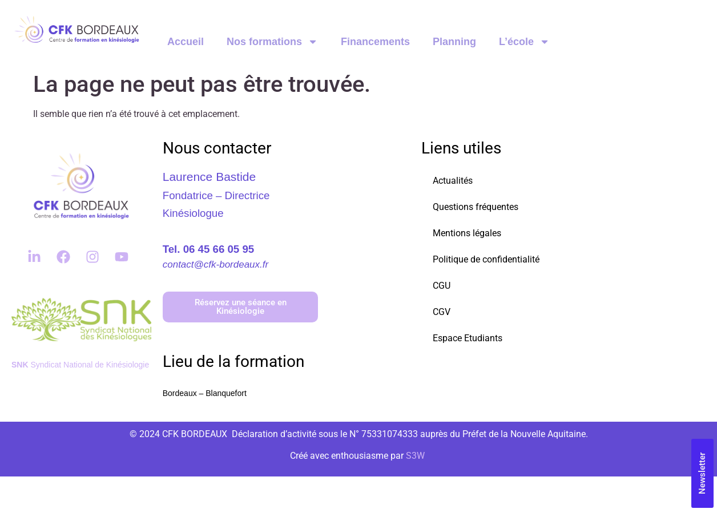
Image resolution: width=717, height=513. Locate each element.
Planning (454, 41)
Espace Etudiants (467, 338)
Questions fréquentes (475, 206)
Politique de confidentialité (486, 259)
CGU (441, 285)
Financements (375, 41)
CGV (441, 311)
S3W (415, 455)
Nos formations (272, 41)
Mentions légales (467, 233)
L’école (524, 41)
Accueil (185, 41)
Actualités (453, 180)
